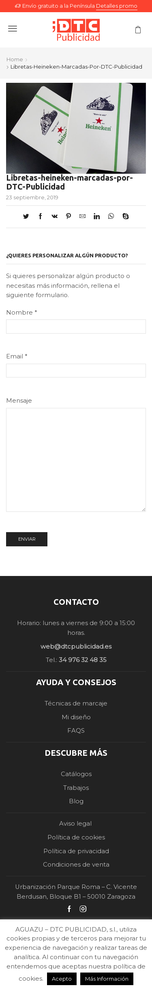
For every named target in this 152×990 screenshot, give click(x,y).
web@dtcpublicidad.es (76, 646)
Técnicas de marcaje (76, 703)
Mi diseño (76, 717)
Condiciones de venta (76, 864)
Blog (76, 801)
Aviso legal (76, 823)
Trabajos (76, 788)
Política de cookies (76, 837)
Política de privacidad (76, 851)
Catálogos (76, 774)
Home (14, 59)
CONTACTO (76, 601)
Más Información (106, 978)
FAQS (76, 730)
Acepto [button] (62, 978)
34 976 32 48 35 (83, 660)
